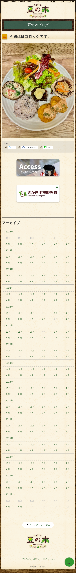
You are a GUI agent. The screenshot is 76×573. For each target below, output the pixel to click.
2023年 (9, 288)
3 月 (44, 244)
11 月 (20, 257)
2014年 (9, 457)
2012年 (9, 494)
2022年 (9, 307)
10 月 (32, 257)
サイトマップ (49, 559)
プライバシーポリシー (31, 559)
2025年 (9, 250)
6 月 (8, 244)
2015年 (9, 438)
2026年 (9, 231)
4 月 (32, 244)
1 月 (68, 244)
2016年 (9, 419)
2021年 (9, 325)
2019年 (9, 363)
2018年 (9, 382)
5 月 (20, 244)
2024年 (9, 269)
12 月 (8, 257)
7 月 (68, 257)
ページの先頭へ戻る (39, 525)
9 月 (44, 257)
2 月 (56, 244)
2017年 (9, 400)
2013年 (9, 475)
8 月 (56, 257)
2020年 (9, 344)
